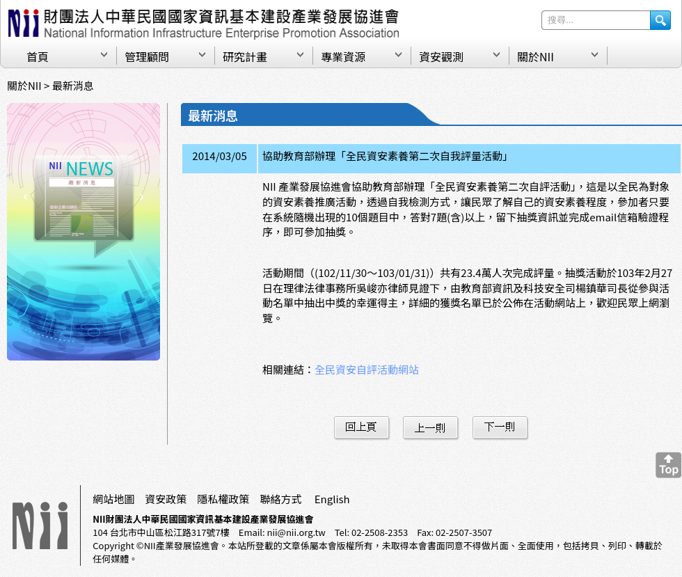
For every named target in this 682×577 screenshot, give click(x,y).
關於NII (535, 56)
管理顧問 (147, 56)
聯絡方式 (280, 498)
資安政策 (166, 498)
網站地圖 (113, 498)
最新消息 (73, 85)
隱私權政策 (223, 498)
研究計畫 (245, 56)
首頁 (37, 56)
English (332, 498)
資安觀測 (441, 56)
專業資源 (343, 56)
